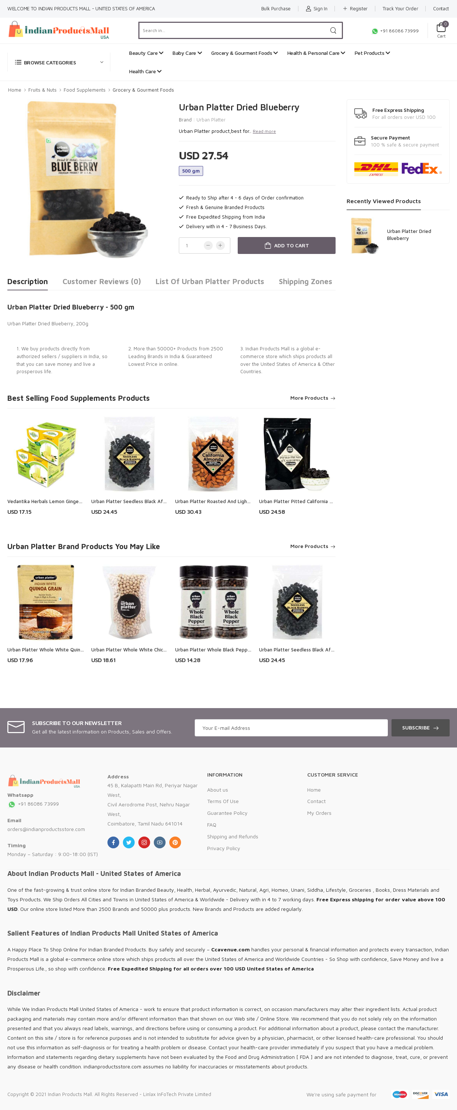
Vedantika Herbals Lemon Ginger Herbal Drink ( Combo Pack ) (75, 501)
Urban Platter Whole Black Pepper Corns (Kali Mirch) (233, 650)
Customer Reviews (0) (102, 281)
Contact (441, 8)
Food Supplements (85, 90)
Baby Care (187, 53)
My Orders (319, 813)
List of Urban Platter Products (210, 281)
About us (217, 789)
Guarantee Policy (227, 813)
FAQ (211, 824)
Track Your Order (400, 8)
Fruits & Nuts (42, 90)
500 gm (191, 171)
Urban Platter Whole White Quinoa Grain (53, 650)
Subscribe (416, 727)
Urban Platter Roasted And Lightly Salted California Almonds (243, 501)
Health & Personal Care (316, 53)
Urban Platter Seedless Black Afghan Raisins (140, 501)
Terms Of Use (223, 801)
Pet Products (372, 53)
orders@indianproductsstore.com (46, 829)
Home (14, 90)
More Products (309, 398)
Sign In (316, 8)
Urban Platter (211, 120)
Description (27, 281)
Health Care (145, 71)
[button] (58, 62)
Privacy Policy (223, 848)
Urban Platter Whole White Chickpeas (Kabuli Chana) (150, 650)
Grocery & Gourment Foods (244, 53)
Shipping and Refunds (232, 836)
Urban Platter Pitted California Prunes (301, 501)
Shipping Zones (305, 281)
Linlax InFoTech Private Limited (177, 1094)
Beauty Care (146, 53)
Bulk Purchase (276, 8)
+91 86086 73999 (395, 30)
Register (355, 8)
